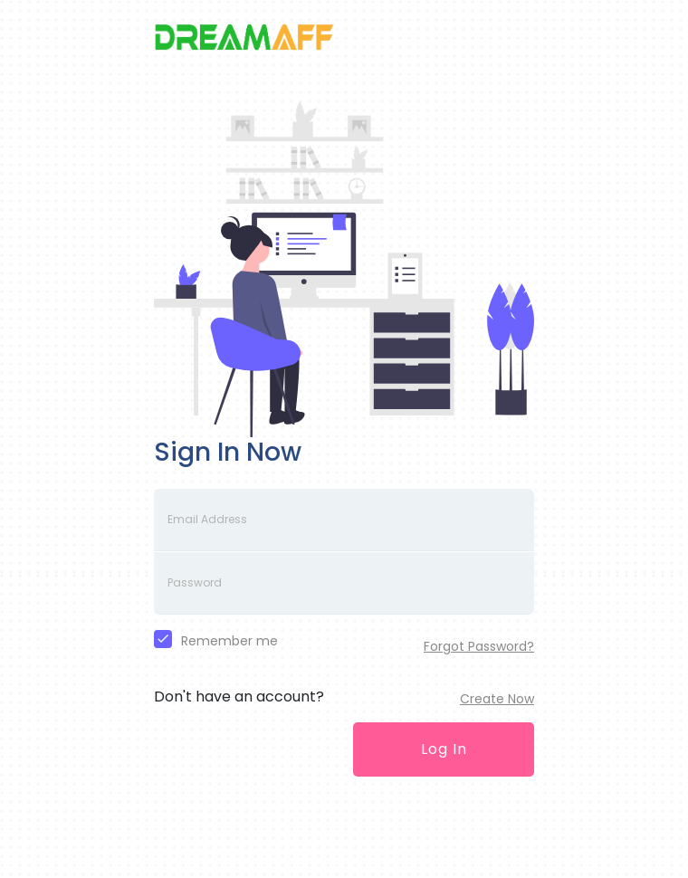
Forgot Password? (479, 646)
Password (194, 582)
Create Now (497, 699)
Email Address (207, 519)
